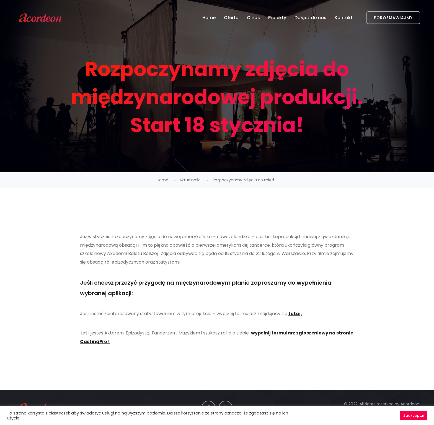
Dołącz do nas (310, 17)
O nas (253, 17)
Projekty (277, 17)
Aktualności (190, 180)
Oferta (231, 17)
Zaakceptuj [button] (413, 415)
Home (209, 17)
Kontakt (344, 17)
